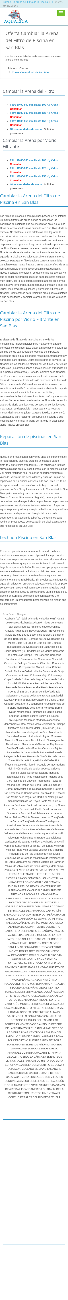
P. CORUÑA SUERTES (17, 1085)
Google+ (9, 1281)
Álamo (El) (50, 618)
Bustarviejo (37, 646)
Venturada (48, 845)
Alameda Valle (36, 618)
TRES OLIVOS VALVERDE (44, 951)
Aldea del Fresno (53, 622)
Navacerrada (23, 740)
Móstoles (10, 740)
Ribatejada (11, 776)
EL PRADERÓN (55, 1080)
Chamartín (34, 663)
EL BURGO (37, 1003)
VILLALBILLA (23, 1064)
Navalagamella (55, 740)
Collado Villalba (33, 671)
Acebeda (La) (13, 618)
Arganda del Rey (24, 630)
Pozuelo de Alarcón (25, 764)
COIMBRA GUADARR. (35, 1052)
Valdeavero (57, 829)
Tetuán (8, 817)
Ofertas (23, 68)
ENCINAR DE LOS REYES (23, 886)
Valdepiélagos (53, 837)
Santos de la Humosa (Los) (42, 805)
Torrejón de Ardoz (41, 817)
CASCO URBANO (18, 1073)
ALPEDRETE (51, 999)
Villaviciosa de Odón (28, 866)
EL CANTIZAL (39, 939)
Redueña (54, 772)
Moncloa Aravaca (16, 732)
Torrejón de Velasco (34, 821)
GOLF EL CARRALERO (42, 955)
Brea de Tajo (44, 642)
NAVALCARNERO (41, 1085)
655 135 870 (11, 1261)
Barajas (17, 634)
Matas (31, 724)
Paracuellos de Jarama (20, 752)
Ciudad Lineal (44, 667)
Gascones (42, 699)
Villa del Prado (14, 849)
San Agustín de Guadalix (28, 788)
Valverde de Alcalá (53, 841)
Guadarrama (36, 703)
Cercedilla (57, 659)
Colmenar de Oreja (53, 671)
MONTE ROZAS (18, 951)
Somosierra (14, 813)
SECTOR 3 (55, 1040)
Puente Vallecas (51, 768)
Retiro (21, 776)
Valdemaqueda (42, 833)
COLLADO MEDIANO (34, 1068)
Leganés (14, 715)
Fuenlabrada (55, 687)
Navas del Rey (46, 744)
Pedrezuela (55, 752)
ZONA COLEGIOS (38, 1048)
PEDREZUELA (51, 1097)
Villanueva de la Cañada (19, 857)
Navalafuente (39, 740)
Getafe (52, 699)
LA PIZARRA (48, 1036)
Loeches (25, 715)
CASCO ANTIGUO (40, 1024)
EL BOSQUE (55, 939)
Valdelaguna (11, 833)
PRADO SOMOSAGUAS (32, 878)
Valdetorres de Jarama (18, 841)
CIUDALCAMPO (40, 890)
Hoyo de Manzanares (19, 711)
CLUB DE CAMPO (29, 1036)
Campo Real (31, 655)
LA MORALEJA (34, 870)
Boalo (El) (22, 642)
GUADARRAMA (13, 1007)
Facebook (9, 1285)
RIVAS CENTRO (30, 1032)
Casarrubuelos (29, 659)
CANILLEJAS (15, 947)
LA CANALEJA (54, 995)
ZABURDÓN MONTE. (17, 1003)
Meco (38, 724)
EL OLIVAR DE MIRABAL (48, 918)
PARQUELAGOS (36, 995)
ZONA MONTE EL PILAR (32, 914)
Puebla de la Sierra (31, 768)
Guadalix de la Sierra (16, 703)
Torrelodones (14, 825)
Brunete (56, 642)
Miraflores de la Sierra (21, 728)
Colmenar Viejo (39, 675)
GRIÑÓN (41, 1044)
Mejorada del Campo (53, 724)
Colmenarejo (55, 675)
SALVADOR (10, 914)
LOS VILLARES (54, 1077)
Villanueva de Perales (45, 857)
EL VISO (20, 870)
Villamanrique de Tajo (21, 853)
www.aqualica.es (13, 1273)
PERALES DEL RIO (31, 1097)
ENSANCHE (54, 1068)
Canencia (44, 655)
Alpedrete (25, 626)
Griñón (60, 699)
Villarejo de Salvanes (52, 861)
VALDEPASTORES (17, 955)
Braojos (32, 642)
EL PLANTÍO (52, 874)
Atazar (8, 634)
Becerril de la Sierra (41, 634)
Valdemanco (26, 833)
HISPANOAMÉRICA (19, 890)
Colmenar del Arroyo (18, 675)
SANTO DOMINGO (52, 898)
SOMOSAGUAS (34, 882)
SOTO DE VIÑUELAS (48, 963)
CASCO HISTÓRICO (45, 979)
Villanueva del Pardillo (27, 861)
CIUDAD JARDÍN (51, 910)
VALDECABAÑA (15, 922)
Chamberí (46, 663)
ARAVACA (28, 894)
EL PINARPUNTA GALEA (50, 983)
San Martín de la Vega (19, 797)
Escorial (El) (15, 683)
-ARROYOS (28, 983)
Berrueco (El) (21, 638)
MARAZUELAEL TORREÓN (25, 943)
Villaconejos (45, 849)
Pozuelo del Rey (46, 764)
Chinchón (13, 667)
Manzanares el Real (15, 724)
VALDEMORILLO (17, 1016)
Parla (36, 752)
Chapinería (58, 663)
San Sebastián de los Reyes (24, 801)
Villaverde (10, 866)
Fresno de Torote (16, 687)
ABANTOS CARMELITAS (19, 967)
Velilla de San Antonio (16, 845)
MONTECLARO (18, 902)
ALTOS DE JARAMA (20, 999)
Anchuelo (44, 626)
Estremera (28, 683)
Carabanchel (13, 659)
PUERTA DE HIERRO (32, 874)
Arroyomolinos (55, 630)
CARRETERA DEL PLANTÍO (21, 930)
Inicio (11, 68)
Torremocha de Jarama (35, 825)
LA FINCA (49, 870)
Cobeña (56, 667)
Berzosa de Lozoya (40, 638)
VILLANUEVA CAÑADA (44, 991)
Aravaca (10, 630)
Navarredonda (30, 744)
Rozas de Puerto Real (35, 784)
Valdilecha (37, 841)
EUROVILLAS (13, 1080)
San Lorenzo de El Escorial (49, 793)
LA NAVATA (54, 1052)
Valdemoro (13, 837)
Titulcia (26, 817)
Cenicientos (44, 659)
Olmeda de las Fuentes (28, 748)
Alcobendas (26, 622)
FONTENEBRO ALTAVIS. (46, 1012)
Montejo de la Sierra (37, 732)
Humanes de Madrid (43, 711)
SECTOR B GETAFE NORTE (39, 1007)
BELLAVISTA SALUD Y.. (21, 963)
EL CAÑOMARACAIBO (51, 930)
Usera (33, 829)
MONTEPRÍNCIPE (50, 886)
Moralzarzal (23, 736)
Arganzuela (40, 630)
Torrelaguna (52, 821)
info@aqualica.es (14, 1265)
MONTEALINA (54, 878)
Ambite (35, 626)
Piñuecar (9, 764)
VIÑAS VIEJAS (38, 987)
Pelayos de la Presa (15, 756)
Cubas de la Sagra (33, 679)
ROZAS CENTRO (51, 947)
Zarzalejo (9, 870)
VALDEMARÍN (52, 882)
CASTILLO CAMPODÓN (20, 918)
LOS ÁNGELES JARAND (42, 975)
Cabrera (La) (19, 651)
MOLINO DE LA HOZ (49, 934)
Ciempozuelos (27, 667)
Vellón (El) (36, 845)
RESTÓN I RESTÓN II (31, 1093)
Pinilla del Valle (45, 760)
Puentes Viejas (17, 772)
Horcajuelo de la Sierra (30, 707)
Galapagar (12, 695)
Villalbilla (58, 849)
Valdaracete (43, 829)
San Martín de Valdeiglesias (47, 797)
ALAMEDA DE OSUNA (21, 926)
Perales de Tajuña (37, 756)
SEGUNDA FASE (20, 987)
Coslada (17, 679)
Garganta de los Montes (32, 695)
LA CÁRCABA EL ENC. (43, 1056)
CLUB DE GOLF (31, 898)
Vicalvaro (59, 845)
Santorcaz (21, 805)
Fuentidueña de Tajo (48, 691)
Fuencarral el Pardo (37, 687)
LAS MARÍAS (32, 922)
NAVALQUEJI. (12, 983)
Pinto (57, 760)
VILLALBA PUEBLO (18, 1056)
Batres (25, 634)
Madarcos (29, 720)
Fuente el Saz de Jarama (22, 691)
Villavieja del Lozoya (52, 866)
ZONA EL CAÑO (32, 1028)
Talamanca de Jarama (49, 813)
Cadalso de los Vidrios (40, 651)
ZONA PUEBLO (28, 906)
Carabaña (55, 655)
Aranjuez (55, 626)
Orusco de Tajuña (52, 748)
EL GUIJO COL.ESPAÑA (38, 1020)
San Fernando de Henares (19, 793)
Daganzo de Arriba (54, 679)
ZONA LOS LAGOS (33, 1077)
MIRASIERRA (16, 882)
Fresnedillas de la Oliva (48, 683)
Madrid (39, 720)
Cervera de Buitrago (16, 663)
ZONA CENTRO (41, 1064)
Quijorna (31, 772)
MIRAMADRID (19, 1048)
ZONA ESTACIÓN (47, 959)
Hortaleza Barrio (53, 707)
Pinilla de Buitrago (26, 760)
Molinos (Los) (53, 728)
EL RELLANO (37, 1080)
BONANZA (34, 902)
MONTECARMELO (52, 922)
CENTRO (38, 999)
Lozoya (34, 715)
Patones (44, 752)
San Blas (14, 626)
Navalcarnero (14, 744)
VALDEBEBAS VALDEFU (22, 934)
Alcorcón (38, 622)
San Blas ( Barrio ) (52, 788)
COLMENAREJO (54, 1003)
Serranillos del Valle (31, 809)
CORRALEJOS (50, 943)
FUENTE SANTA (38, 1040)
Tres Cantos (23, 829)
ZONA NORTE (32, 947)
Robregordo (43, 780)
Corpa (8, 679)
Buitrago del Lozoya (18, 646)
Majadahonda (52, 720)
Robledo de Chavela (24, 780)
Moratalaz (56, 736)
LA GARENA (54, 1044)
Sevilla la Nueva (52, 809)
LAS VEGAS (41, 967)
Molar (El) (40, 728)
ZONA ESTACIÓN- (38, 1016)
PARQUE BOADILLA (18, 939)
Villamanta (40, 853)
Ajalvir (24, 618)
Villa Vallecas (30, 849)
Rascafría (43, 772)
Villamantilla (53, 853)
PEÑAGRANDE (56, 914)
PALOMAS (43, 906)
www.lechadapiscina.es (17, 1277)
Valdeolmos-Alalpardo (33, 837)
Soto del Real (29, 813)
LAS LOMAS (41, 894)
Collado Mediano (14, 671)
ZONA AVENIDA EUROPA (36, 971)
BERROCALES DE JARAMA (24, 910)
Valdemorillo (57, 833)
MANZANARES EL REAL (21, 1044)
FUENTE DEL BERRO (47, 926)
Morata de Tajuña (41, 736)
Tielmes (17, 817)
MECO (25, 1080)
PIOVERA (11, 878)
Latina (58, 711)
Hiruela (47, 703)
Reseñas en (14, 614)
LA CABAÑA (57, 906)
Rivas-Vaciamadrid (36, 776)
